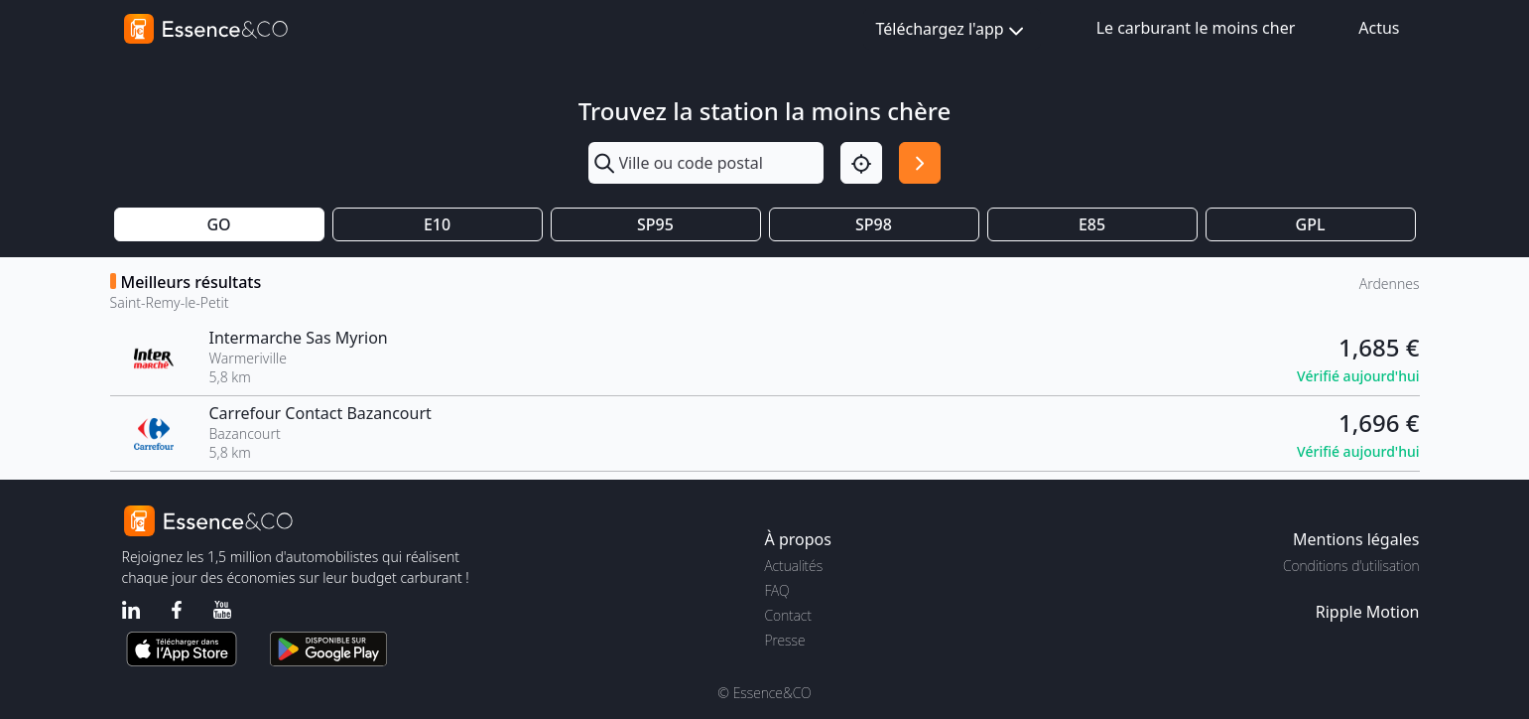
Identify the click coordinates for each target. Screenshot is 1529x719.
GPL (1311, 224)
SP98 (873, 224)
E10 (437, 224)
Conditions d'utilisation (1351, 565)
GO (218, 224)
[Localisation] (861, 163)
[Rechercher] (920, 163)
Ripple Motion (1368, 612)
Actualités (794, 565)
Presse (785, 640)
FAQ (777, 590)
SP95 (655, 224)
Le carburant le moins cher (1196, 28)
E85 (1092, 224)
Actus (1378, 28)
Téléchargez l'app (952, 30)
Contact (788, 615)
